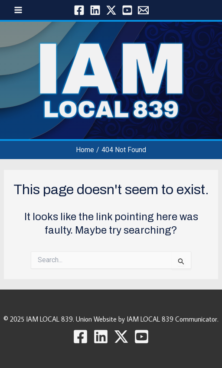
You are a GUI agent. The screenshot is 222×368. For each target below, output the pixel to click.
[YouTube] (127, 10)
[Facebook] (79, 10)
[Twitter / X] (111, 10)
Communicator (196, 319)
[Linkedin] (95, 10)
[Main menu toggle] (18, 10)
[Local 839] (143, 10)
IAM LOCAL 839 (49, 319)
